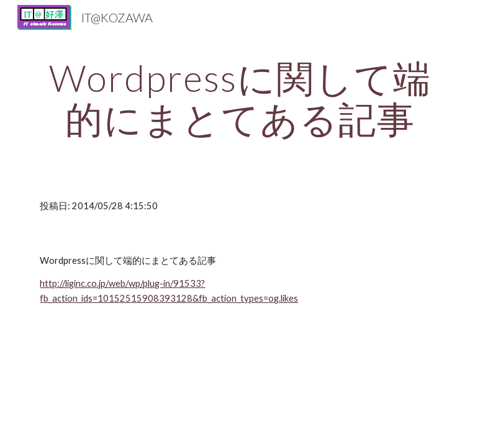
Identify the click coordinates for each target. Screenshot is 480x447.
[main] (240, 98)
